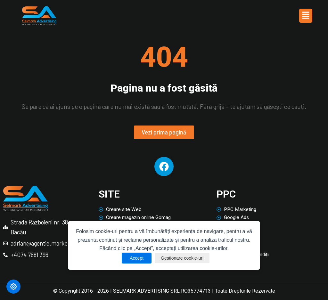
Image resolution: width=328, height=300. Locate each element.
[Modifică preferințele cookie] (13, 287)
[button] (305, 16)
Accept (134, 258)
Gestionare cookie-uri (182, 258)
